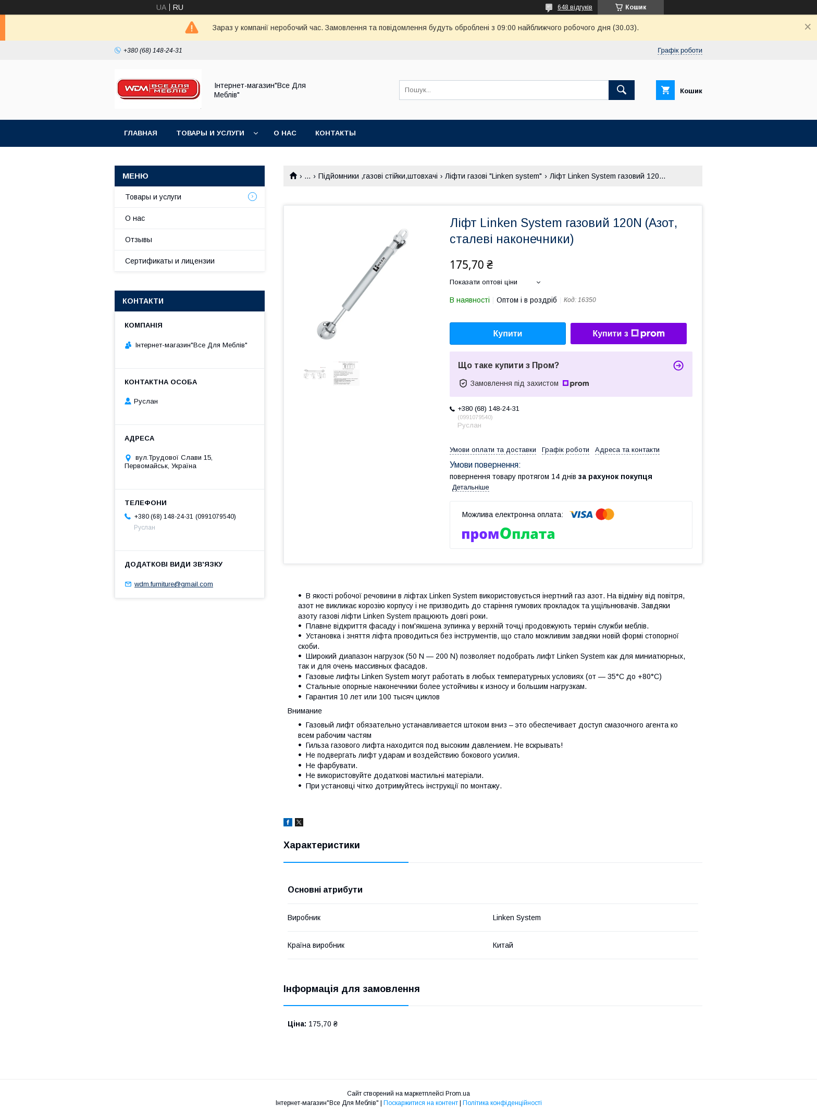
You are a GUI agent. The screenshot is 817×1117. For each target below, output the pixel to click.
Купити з (628, 333)
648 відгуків (575, 7)
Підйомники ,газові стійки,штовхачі (378, 176)
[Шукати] (622, 90)
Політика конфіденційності (502, 1103)
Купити (508, 333)
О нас (285, 133)
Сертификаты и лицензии (170, 261)
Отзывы (138, 239)
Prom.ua (457, 1093)
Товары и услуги (210, 133)
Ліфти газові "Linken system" (493, 176)
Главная (140, 133)
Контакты (335, 133)
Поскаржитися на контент (420, 1103)
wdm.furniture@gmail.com (173, 584)
